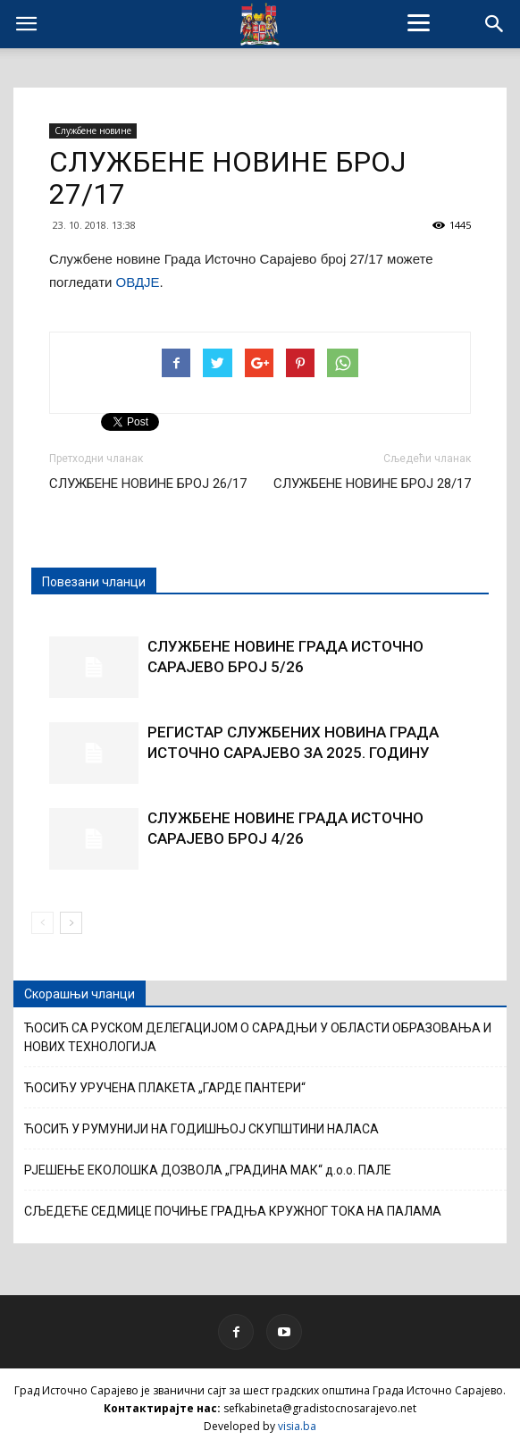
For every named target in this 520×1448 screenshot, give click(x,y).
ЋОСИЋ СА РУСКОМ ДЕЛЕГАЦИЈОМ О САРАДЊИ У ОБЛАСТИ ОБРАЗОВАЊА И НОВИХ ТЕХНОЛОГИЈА (257, 1037)
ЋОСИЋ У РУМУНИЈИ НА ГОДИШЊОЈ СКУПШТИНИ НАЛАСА (201, 1129)
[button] (495, 24)
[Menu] (418, 22)
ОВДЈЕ (138, 282)
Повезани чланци (94, 582)
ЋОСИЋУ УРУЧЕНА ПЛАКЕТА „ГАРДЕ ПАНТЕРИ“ (165, 1088)
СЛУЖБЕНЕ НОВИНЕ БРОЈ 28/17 (372, 484)
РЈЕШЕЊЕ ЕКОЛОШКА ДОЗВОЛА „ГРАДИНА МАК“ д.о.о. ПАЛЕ (207, 1170)
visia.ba (297, 1426)
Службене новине (93, 130)
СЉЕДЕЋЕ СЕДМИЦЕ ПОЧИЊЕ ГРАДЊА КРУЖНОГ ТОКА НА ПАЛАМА (232, 1211)
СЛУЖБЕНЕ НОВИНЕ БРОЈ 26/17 (148, 484)
